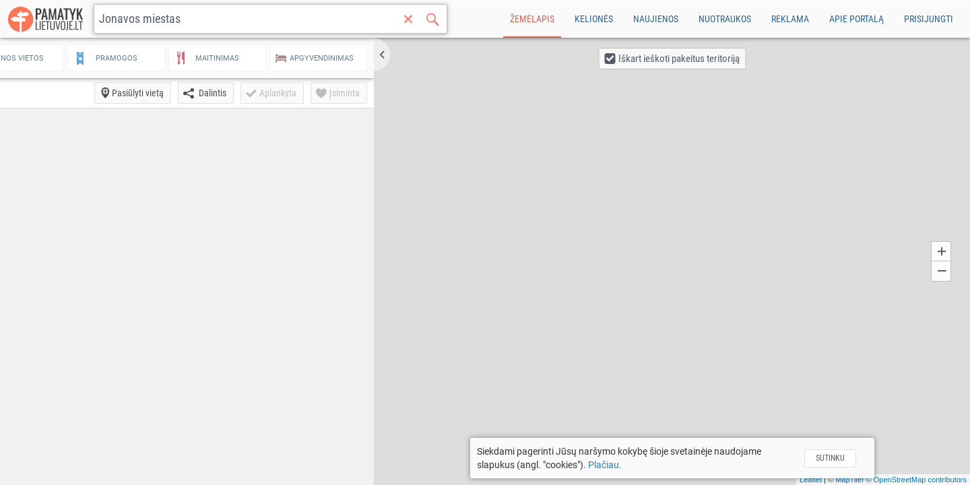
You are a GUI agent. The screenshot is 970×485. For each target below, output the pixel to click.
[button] (436, 54)
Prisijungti (928, 18)
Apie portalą (856, 18)
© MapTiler (846, 480)
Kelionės (594, 18)
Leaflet (811, 480)
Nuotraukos (725, 18)
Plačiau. (632, 464)
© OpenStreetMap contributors (916, 480)
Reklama (790, 18)
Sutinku (857, 458)
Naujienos (655, 18)
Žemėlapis (532, 18)
